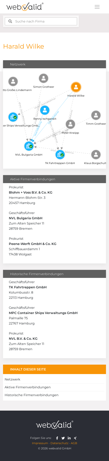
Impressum (40, 443)
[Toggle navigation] (97, 7)
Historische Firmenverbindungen (32, 395)
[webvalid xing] (76, 438)
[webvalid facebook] (58, 438)
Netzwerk (12, 379)
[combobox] (41, 21)
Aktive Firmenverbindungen (28, 387)
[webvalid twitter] (64, 438)
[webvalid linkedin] (70, 438)
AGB (74, 443)
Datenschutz (59, 443)
